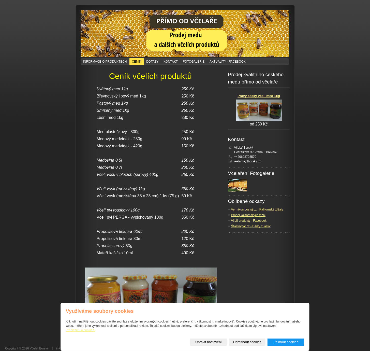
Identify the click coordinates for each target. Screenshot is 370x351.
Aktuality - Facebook (228, 61)
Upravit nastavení (208, 342)
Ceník (136, 61)
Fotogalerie (193, 61)
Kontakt (171, 61)
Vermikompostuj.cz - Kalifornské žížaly (257, 209)
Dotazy (152, 61)
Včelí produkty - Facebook (249, 220)
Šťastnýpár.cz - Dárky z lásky (251, 226)
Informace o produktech (105, 61)
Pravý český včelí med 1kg (259, 96)
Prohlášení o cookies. (80, 330)
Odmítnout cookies (247, 342)
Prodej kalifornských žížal (248, 215)
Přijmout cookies (285, 342)
